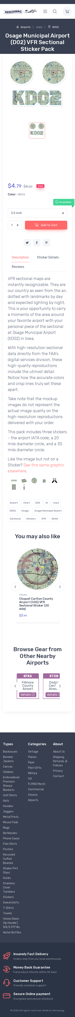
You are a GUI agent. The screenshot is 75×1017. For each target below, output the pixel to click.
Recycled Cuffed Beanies (9, 859)
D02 (37, 502)
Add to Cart (46, 225)
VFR (43, 518)
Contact (58, 776)
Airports (23, 27)
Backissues (10, 751)
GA (30, 778)
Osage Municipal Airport (48, 510)
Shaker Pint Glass (10, 870)
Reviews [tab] (18, 267)
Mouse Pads (10, 822)
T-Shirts (8, 908)
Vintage (33, 751)
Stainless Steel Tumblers (9, 887)
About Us (59, 751)
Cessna (32, 794)
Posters (8, 849)
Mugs (6, 827)
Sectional (15, 518)
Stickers (31, 518)
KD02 (53, 27)
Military (32, 773)
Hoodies (8, 806)
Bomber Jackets (8, 759)
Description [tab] (20, 257)
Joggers (8, 811)
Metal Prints (11, 817)
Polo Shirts (10, 844)
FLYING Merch (36, 784)
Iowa (56, 502)
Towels (7, 913)
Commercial (36, 789)
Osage (25, 510)
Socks (7, 878)
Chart (26, 502)
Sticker (23, 594)
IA (47, 502)
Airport (14, 502)
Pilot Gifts (34, 768)
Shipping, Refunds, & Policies (60, 761)
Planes (32, 757)
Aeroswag (58, 1010)
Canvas (8, 766)
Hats (6, 800)
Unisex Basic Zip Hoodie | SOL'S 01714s (11, 923)
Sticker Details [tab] (48, 257)
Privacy (58, 771)
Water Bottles (12, 932)
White (55, 518)
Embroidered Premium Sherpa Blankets (11, 784)
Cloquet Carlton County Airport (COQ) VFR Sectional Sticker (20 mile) (36, 603)
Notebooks (10, 833)
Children (8, 772)
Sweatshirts (11, 902)
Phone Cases (11, 838)
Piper (31, 762)
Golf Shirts (10, 795)
